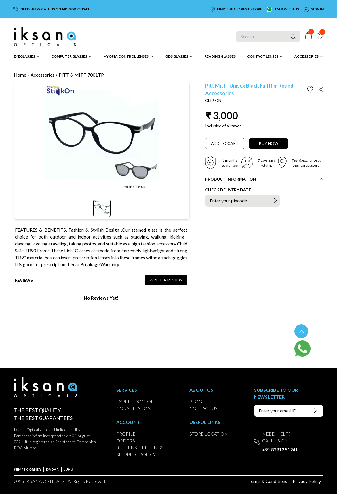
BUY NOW (268, 143)
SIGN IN (317, 9)
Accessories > (45, 74)
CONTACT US (203, 408)
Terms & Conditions (267, 481)
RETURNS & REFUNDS (140, 447)
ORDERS (125, 440)
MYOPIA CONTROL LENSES (126, 56)
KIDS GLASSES (176, 56)
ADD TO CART (225, 143)
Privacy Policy (307, 481)
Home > (22, 74)
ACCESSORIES (306, 56)
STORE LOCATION (208, 433)
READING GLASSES (220, 56)
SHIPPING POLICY (136, 454)
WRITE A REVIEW (166, 279)
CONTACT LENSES (262, 56)
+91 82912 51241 (280, 449)
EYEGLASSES (24, 56)
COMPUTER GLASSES (69, 56)
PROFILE (126, 433)
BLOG (195, 401)
